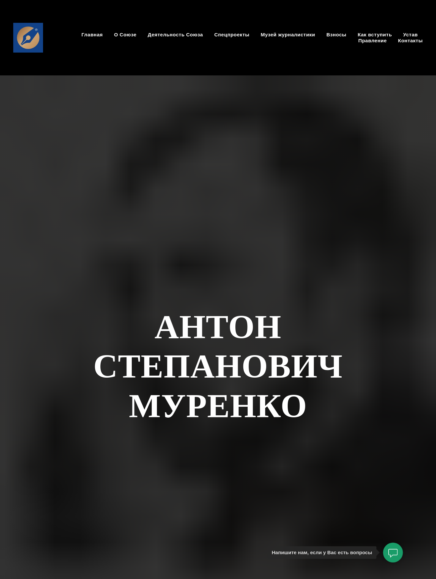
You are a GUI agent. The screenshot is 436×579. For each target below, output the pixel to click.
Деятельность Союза (175, 34)
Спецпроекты (231, 34)
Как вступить (375, 34)
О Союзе (125, 34)
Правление (372, 40)
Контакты (410, 40)
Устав (410, 34)
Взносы (336, 34)
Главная (92, 34)
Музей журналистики (288, 34)
